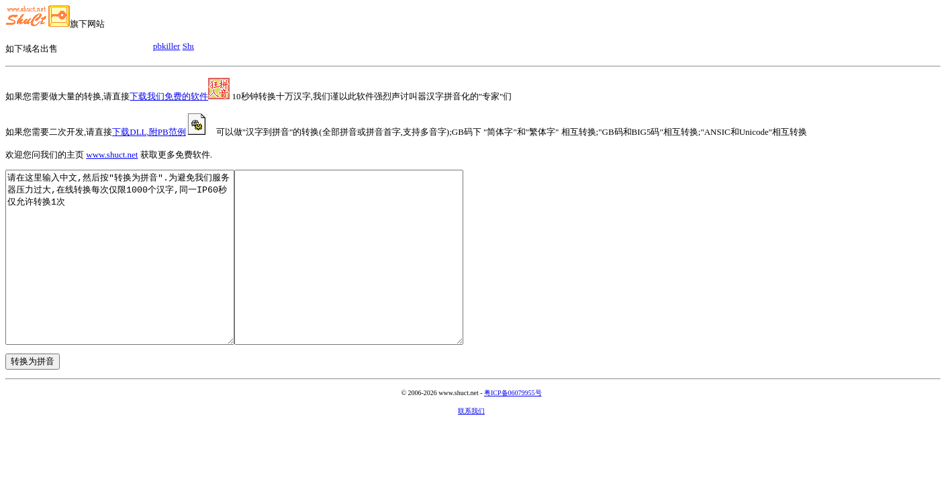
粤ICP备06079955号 (513, 427)
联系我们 (471, 445)
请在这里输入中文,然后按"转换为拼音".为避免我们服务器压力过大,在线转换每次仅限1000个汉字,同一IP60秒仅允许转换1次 (133, 274)
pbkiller (170, 46)
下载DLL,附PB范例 (159, 132)
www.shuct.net (112, 155)
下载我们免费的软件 (180, 96)
